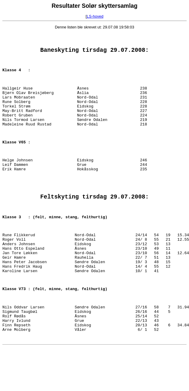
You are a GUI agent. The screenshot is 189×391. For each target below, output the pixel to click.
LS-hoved (95, 16)
